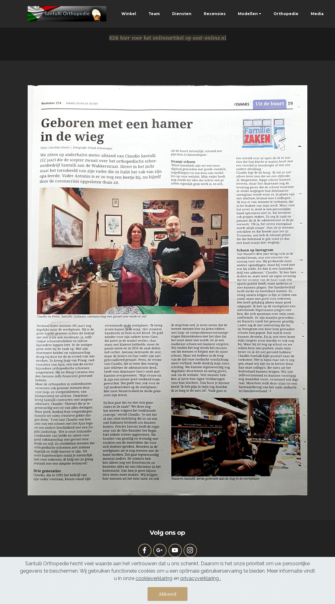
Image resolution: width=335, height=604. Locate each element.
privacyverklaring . (200, 579)
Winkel (128, 13)
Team (154, 13)
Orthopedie (286, 13)
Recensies (215, 13)
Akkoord (167, 595)
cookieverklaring (154, 579)
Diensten (181, 13)
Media (317, 13)
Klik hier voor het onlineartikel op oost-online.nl (167, 37)
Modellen (248, 13)
